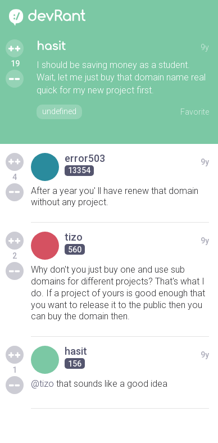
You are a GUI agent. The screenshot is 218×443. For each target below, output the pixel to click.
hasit (51, 46)
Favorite (194, 111)
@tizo (42, 383)
